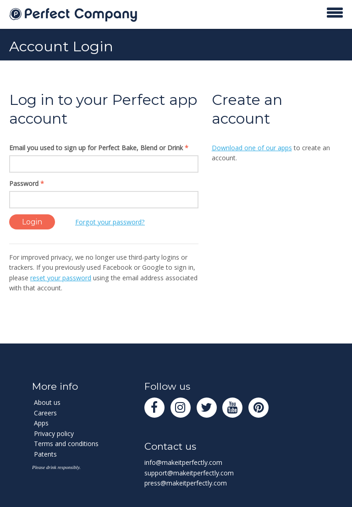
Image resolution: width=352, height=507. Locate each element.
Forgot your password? (110, 222)
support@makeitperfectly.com (189, 473)
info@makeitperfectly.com (183, 462)
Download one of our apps (252, 147)
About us (47, 402)
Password (26, 183)
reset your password (60, 277)
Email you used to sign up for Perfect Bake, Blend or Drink (98, 147)
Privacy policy (54, 433)
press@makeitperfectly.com (185, 483)
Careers (45, 413)
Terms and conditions (66, 443)
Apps (41, 423)
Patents (45, 454)
